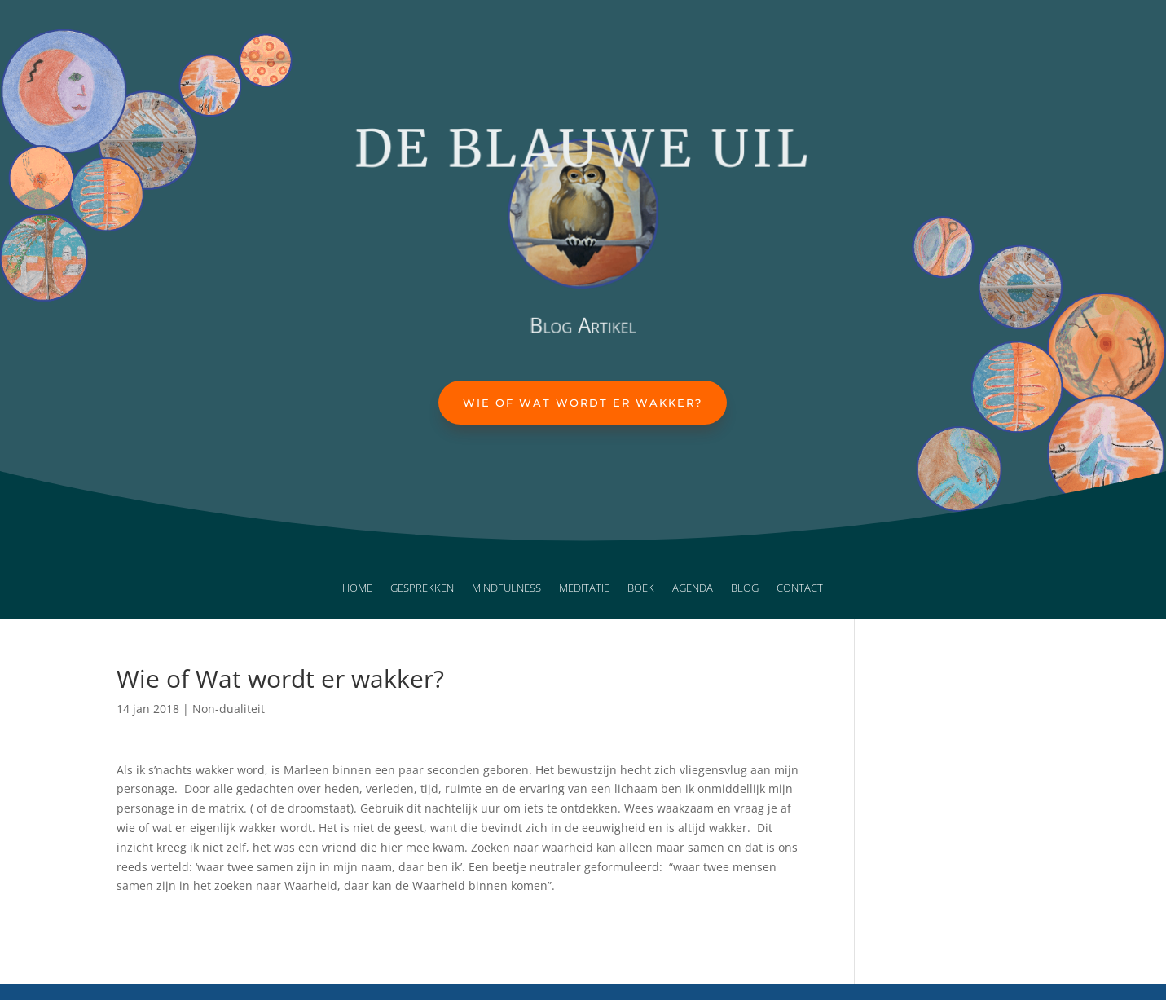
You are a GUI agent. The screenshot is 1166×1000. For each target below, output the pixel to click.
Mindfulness (506, 588)
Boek (640, 588)
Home (357, 588)
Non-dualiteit (228, 708)
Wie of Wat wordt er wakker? (582, 402)
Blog (745, 588)
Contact (800, 588)
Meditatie (584, 588)
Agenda (692, 588)
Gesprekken (422, 588)
